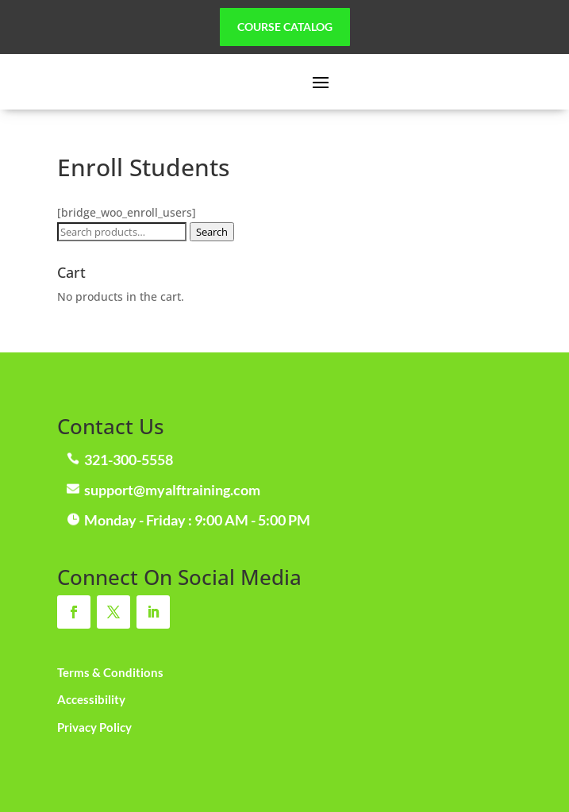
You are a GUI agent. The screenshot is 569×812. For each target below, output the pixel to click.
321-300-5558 (128, 459)
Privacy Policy (94, 727)
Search (212, 232)
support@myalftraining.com (172, 489)
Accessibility (91, 699)
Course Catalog (285, 26)
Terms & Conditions (110, 672)
